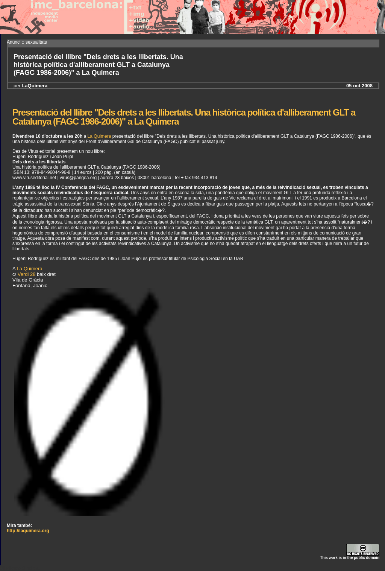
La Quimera (99, 136)
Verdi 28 (27, 274)
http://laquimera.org (28, 530)
